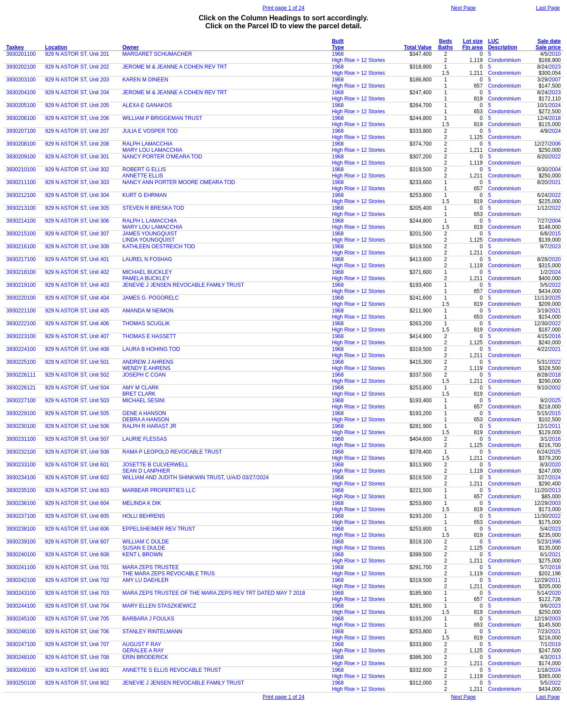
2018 (555, 118)
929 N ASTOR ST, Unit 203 (77, 80)
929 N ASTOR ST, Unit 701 (77, 567)
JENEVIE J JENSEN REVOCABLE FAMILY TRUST (183, 285)
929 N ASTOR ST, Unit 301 (77, 157)
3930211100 (21, 182)
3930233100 (21, 465)
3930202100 (21, 67)
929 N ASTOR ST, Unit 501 (77, 362)
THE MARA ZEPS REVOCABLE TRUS (168, 573)
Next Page (463, 8)
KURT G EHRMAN (144, 195)
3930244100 (21, 606)
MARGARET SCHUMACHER (157, 54)
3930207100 (21, 131)
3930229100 (21, 413)
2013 (555, 490)
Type (338, 47)
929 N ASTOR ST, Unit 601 (77, 465)
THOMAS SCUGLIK (146, 323)
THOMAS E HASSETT (149, 336)
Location (56, 47)
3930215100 (21, 234)
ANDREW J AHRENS (147, 362)
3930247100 (21, 644)
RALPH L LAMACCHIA (149, 221)
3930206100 (21, 118)
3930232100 (21, 452)
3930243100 (21, 593)
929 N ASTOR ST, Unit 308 (77, 246)
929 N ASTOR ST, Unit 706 (77, 631)
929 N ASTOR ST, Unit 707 (77, 644)
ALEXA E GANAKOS (147, 105)
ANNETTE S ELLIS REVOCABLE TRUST (171, 670)
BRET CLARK (138, 394)
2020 (555, 259)
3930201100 (21, 54)
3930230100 (21, 426)
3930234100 (21, 477)
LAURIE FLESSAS (144, 439)
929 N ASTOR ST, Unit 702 (77, 580)
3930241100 (21, 567)
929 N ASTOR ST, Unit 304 (77, 195)
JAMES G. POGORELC (150, 298)
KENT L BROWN (142, 554)
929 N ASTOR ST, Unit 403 (77, 285)
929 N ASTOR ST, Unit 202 (77, 67)
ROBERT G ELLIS (144, 169)
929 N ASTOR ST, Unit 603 (77, 490)
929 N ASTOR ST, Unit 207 (77, 131)
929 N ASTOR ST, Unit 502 (77, 375)
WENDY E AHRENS (146, 368)
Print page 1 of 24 (284, 8)
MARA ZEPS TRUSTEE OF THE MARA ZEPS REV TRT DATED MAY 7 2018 (213, 593)
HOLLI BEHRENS (143, 516)
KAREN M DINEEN (145, 80)
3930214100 (21, 221)
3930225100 (21, 362)
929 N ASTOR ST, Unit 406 (77, 323)
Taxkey (15, 47)
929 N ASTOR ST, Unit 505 (77, 413)
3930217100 (21, 259)
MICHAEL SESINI (143, 400)
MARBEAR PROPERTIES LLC (158, 490)
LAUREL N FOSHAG (147, 259)
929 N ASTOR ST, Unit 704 (77, 606)
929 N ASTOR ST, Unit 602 (77, 477)
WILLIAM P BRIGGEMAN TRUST (162, 118)
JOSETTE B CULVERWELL (155, 465)
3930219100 (21, 285)
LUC (493, 41)
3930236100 (21, 503)
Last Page (548, 8)
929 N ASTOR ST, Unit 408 (77, 349)
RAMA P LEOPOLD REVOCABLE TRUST (172, 452)
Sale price (548, 47)
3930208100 (21, 144)
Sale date (549, 41)
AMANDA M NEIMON (147, 311)
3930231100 (21, 439)
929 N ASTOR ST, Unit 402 (77, 272)
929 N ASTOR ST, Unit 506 (77, 426)
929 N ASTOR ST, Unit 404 (77, 298)
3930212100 (21, 195)
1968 (338, 54)
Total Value (417, 47)
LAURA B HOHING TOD (151, 349)
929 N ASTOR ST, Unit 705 (77, 619)
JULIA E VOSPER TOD (150, 131)
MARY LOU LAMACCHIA (152, 150)
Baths (445, 47)
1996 (555, 542)
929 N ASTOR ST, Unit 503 (77, 400)
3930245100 (21, 619)
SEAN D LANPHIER (146, 471)
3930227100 (21, 400)
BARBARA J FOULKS (148, 619)
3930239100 (21, 542)
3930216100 (21, 246)
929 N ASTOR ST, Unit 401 (77, 259)
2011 (555, 426)
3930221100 (21, 311)
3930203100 (21, 80)
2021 (555, 182)
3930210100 (21, 169)
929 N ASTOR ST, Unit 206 (77, 118)
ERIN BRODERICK (145, 657)
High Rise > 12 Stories (358, 60)
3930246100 (21, 631)
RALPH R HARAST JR (149, 426)
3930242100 (21, 580)
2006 (555, 144)
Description (502, 47)
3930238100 (21, 529)
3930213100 (21, 208)
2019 (555, 644)
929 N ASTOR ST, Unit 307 (77, 234)
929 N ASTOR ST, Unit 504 (77, 388)
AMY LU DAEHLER (145, 580)
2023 (555, 67)
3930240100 (21, 554)
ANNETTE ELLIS (142, 176)
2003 (555, 503)
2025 (555, 298)
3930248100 (21, 657)
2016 (555, 336)
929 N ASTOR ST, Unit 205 (77, 105)
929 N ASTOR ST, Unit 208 (77, 144)
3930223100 (21, 336)
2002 (555, 388)
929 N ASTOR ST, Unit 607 (77, 542)
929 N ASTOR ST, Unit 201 (77, 54)
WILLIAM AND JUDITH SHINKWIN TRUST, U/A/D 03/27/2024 (195, 477)
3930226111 (21, 375)
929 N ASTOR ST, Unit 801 (77, 670)
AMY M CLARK (140, 388)
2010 (555, 54)
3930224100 (21, 349)
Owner (130, 47)
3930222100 (21, 323)
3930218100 (21, 272)
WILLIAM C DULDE (145, 542)
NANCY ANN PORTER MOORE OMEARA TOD (178, 182)
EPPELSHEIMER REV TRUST (158, 529)
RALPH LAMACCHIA (147, 144)
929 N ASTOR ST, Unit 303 (77, 182)
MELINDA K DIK (141, 503)
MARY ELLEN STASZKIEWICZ (159, 606)
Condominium (504, 60)
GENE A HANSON (144, 413)
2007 (555, 80)
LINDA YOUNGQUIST (148, 240)
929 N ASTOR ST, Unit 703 (77, 593)
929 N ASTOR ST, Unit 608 (77, 554)
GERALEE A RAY (143, 650)
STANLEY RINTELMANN (152, 631)
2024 (555, 105)
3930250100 (21, 683)
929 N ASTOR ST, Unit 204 (77, 92)
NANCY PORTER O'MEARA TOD (162, 157)
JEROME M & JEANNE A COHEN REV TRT (174, 67)
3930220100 (21, 298)
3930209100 (21, 157)
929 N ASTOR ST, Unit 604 (77, 503)
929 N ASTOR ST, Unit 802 (77, 683)
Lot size (473, 41)
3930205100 (21, 105)
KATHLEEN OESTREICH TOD (158, 246)
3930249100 (21, 670)
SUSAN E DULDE (143, 548)
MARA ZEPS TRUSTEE (150, 567)
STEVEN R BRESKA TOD (153, 208)
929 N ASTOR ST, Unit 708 (77, 657)
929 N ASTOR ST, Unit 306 (77, 221)
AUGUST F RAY (141, 644)
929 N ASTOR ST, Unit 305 (77, 208)
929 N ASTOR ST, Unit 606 (77, 529)
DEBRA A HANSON (145, 419)
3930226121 (21, 388)
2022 (555, 157)
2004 (555, 169)
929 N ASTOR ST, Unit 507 (77, 439)
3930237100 (21, 516)
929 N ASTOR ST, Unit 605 (77, 516)
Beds (445, 41)
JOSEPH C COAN (144, 375)
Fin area (472, 47)
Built (338, 41)
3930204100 (21, 92)
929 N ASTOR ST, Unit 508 (77, 452)
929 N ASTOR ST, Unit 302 (77, 169)
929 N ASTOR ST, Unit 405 (77, 311)
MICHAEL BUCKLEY (147, 272)
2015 (555, 234)
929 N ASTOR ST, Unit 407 (77, 336)
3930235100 (21, 490)
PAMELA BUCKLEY (146, 278)
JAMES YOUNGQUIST (149, 234)
